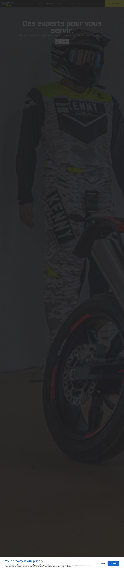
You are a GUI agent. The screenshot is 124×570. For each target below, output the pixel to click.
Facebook (69, 566)
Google (63, 566)
